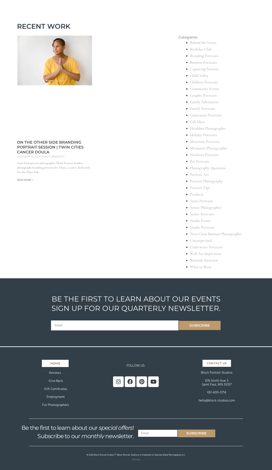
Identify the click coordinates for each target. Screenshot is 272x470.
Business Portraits (203, 62)
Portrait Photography (206, 181)
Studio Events (200, 220)
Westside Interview (204, 260)
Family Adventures (204, 102)
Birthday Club (200, 49)
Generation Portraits (205, 115)
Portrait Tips (200, 187)
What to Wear (200, 266)
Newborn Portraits (204, 154)
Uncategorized (201, 240)
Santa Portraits (201, 201)
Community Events (204, 88)
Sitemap (136, 459)
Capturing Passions (204, 69)
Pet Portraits (199, 161)
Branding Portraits (204, 55)
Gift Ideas (197, 121)
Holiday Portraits (203, 135)
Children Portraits (204, 82)
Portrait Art (199, 174)
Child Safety (199, 75)
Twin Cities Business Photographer (216, 233)
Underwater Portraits (206, 247)
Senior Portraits (202, 214)
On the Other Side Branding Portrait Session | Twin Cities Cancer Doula (50, 147)
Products (196, 194)
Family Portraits (202, 108)
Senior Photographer (205, 207)
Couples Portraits (203, 95)
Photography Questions (207, 168)
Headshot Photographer (208, 128)
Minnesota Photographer (208, 148)
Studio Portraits (202, 227)
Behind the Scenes (203, 42)
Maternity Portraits (205, 141)
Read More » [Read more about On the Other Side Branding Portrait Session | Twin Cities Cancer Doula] (25, 180)
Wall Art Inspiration (205, 253)
